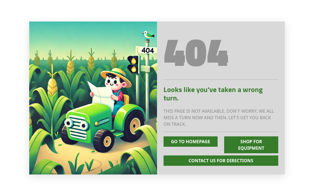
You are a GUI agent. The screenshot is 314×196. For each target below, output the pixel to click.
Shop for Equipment (251, 145)
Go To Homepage (190, 142)
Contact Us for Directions (221, 161)
